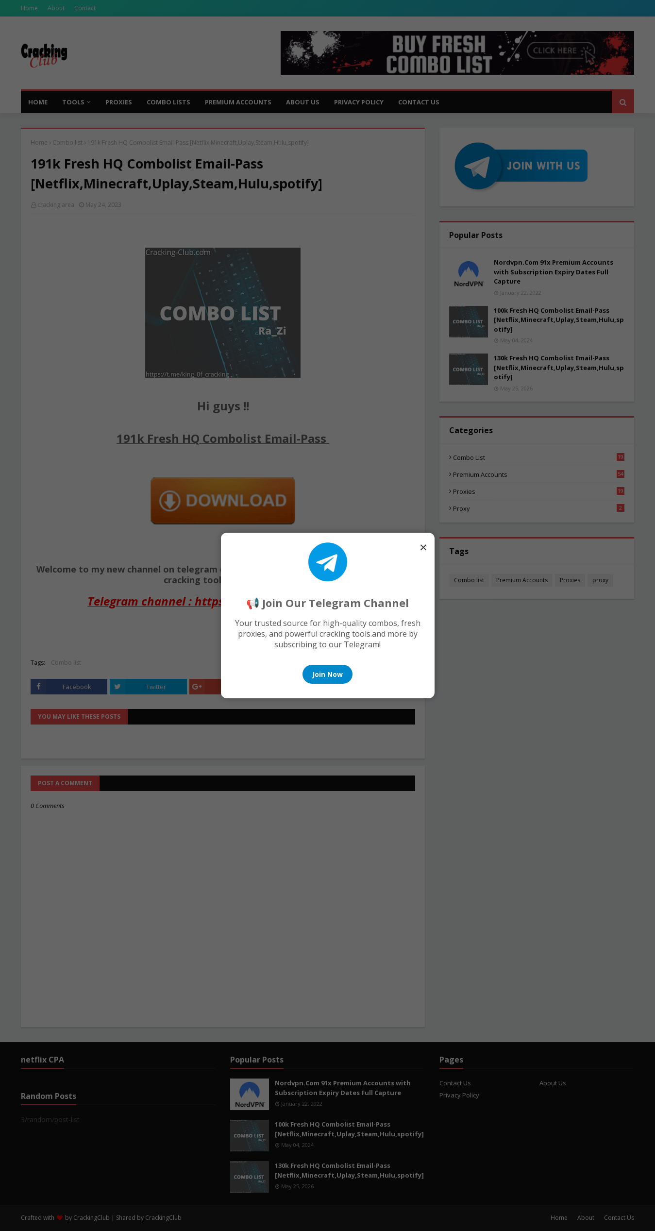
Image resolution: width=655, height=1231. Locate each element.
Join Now (327, 674)
